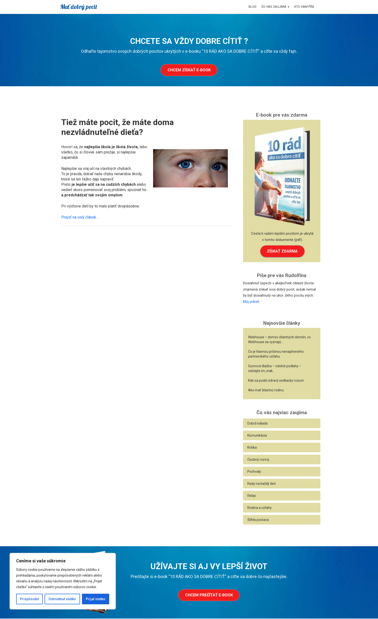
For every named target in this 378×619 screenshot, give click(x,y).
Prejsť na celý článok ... (80, 217)
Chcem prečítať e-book (209, 596)
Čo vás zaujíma (275, 6)
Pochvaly (254, 472)
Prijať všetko (95, 599)
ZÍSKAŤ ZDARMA (282, 251)
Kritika (252, 448)
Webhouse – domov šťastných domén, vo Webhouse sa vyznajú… (279, 340)
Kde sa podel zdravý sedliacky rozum (276, 381)
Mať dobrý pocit (78, 6)
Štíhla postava (258, 520)
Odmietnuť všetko (62, 599)
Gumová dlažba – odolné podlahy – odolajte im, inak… (274, 369)
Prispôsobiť (29, 599)
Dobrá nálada (257, 424)
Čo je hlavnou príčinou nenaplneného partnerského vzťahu (276, 354)
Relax (251, 496)
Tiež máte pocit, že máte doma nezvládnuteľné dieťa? (117, 127)
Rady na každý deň (261, 484)
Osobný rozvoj (258, 460)
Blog (252, 6)
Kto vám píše (304, 6)
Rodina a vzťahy (259, 508)
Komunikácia (257, 436)
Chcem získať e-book (189, 70)
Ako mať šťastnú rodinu (266, 391)
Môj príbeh (251, 302)
